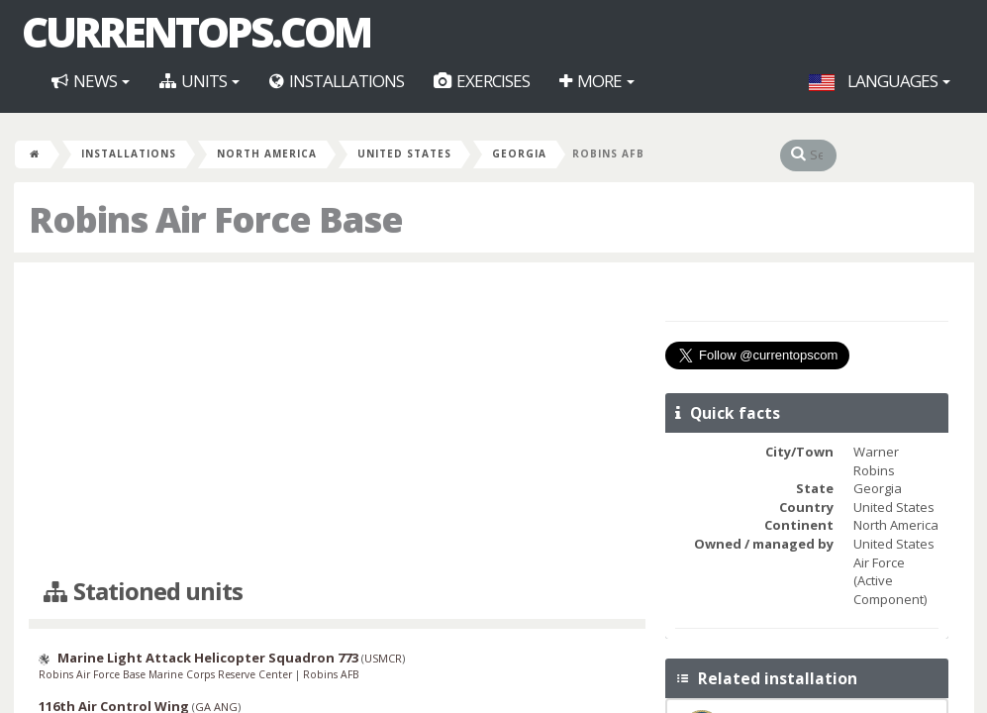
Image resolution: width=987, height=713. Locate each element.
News (90, 80)
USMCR (383, 658)
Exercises (482, 80)
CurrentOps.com (196, 31)
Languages (879, 80)
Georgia (519, 153)
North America (267, 153)
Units (199, 80)
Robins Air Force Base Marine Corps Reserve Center (167, 674)
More (597, 80)
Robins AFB (331, 674)
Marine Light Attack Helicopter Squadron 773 (207, 657)
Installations (336, 80)
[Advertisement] (337, 421)
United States (404, 153)
